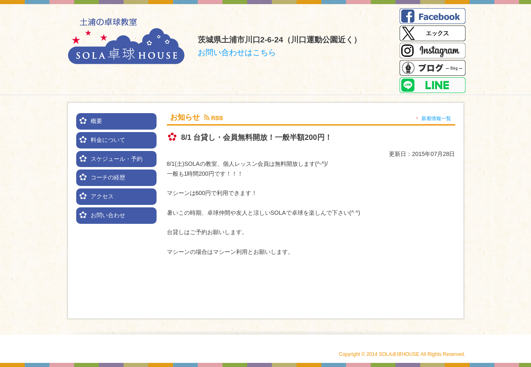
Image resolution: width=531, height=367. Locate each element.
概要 (96, 121)
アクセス (102, 196)
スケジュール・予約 (117, 159)
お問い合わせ (108, 215)
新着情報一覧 (436, 118)
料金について (108, 140)
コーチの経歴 (108, 177)
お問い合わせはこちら (237, 52)
